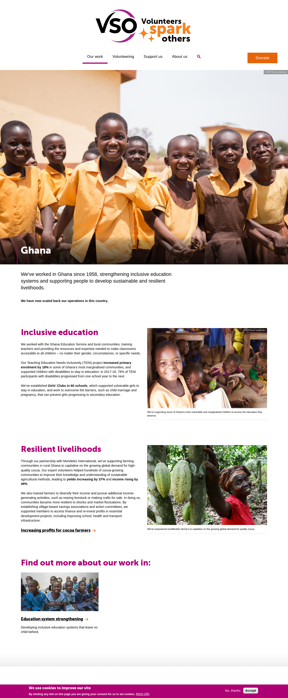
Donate (262, 58)
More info (142, 694)
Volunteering (123, 56)
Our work (95, 56)
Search (198, 57)
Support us (153, 56)
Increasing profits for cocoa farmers (55, 530)
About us (179, 56)
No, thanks (233, 690)
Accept (250, 690)
